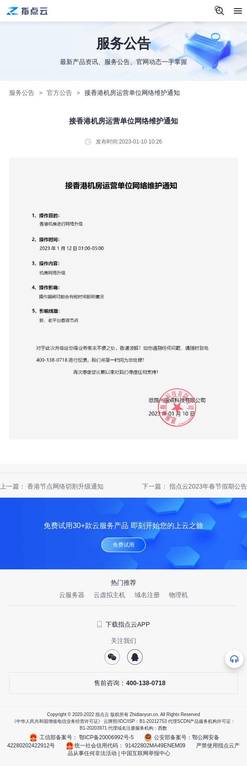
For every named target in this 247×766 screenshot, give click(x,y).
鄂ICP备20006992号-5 (106, 737)
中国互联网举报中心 (145, 753)
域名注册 (147, 594)
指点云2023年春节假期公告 (208, 486)
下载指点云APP (123, 624)
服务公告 (22, 92)
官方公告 (59, 92)
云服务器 (71, 594)
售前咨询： (123, 682)
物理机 (178, 594)
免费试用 (123, 545)
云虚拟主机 (109, 594)
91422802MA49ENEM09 (155, 745)
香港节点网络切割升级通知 (65, 486)
